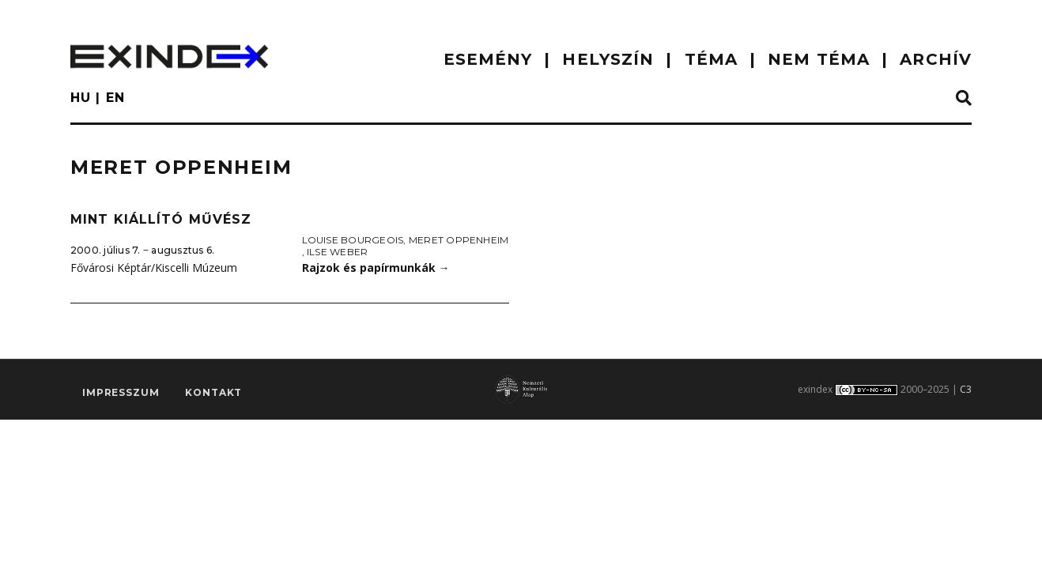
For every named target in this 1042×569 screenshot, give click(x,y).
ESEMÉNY (488, 59)
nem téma (819, 59)
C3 (966, 389)
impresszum (120, 392)
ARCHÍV (936, 59)
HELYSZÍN (608, 59)
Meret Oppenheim (459, 240)
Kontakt (213, 392)
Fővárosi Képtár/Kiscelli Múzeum (153, 267)
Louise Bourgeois (353, 240)
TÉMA (711, 59)
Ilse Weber (337, 252)
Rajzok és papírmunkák (376, 267)
